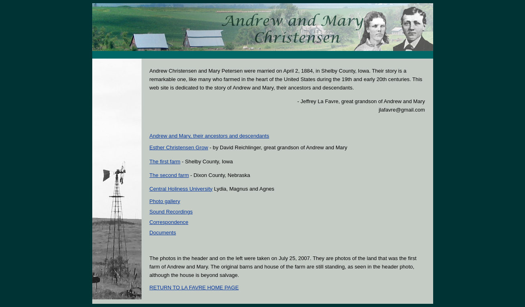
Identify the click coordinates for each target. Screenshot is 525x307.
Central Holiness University (181, 189)
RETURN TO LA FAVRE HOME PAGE (194, 288)
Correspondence (169, 222)
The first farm (165, 162)
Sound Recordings (171, 212)
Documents (163, 233)
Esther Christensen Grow (179, 147)
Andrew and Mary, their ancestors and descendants (210, 136)
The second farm (169, 175)
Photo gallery (165, 201)
